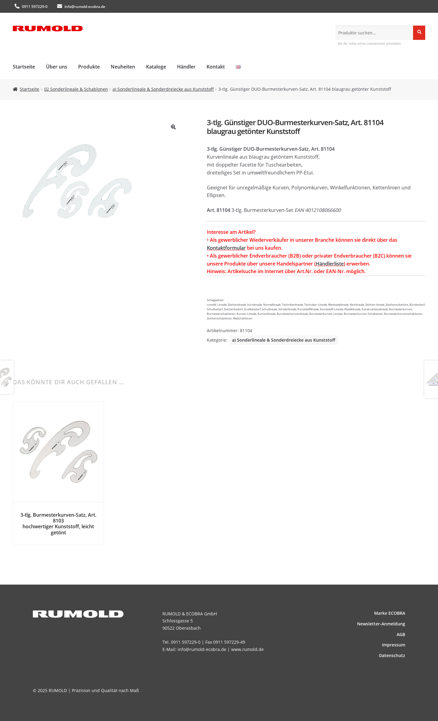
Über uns (56, 66)
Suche (419, 32)
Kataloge (156, 66)
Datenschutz (392, 655)
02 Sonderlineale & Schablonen (76, 89)
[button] (173, 127)
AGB (401, 634)
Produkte (89, 66)
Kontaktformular (226, 247)
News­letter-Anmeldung (381, 624)
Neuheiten (123, 66)
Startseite (24, 66)
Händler (186, 66)
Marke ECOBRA (389, 613)
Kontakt (216, 66)
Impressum (393, 645)
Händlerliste (330, 263)
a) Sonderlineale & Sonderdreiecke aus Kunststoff (163, 89)
